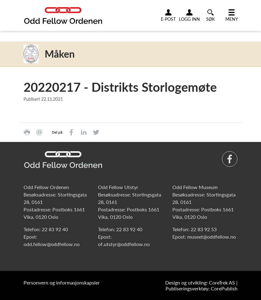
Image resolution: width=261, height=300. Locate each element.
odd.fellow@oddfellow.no (52, 244)
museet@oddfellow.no (211, 237)
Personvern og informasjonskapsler (62, 282)
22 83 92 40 (55, 229)
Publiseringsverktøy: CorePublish (201, 288)
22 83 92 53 (204, 229)
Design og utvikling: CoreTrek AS (200, 282)
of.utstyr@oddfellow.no (124, 244)
